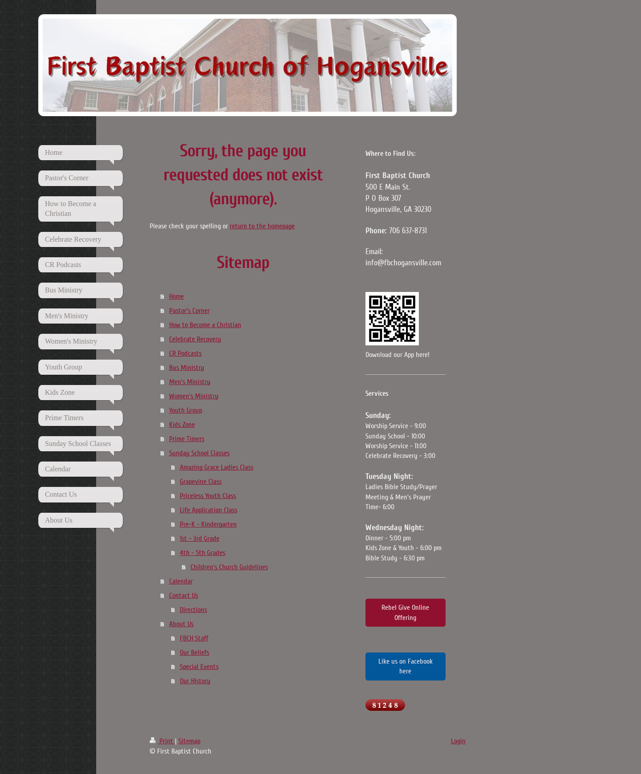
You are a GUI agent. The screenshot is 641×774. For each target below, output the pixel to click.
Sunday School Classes (199, 453)
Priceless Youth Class (208, 495)
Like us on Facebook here (405, 666)
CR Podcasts (185, 353)
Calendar (181, 581)
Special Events (199, 666)
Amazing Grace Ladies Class (216, 467)
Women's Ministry (194, 396)
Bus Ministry (186, 367)
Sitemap (189, 741)
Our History (195, 681)
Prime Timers (186, 438)
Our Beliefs (194, 652)
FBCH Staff (194, 638)
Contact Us (183, 595)
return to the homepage (262, 226)
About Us (181, 624)
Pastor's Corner (189, 310)
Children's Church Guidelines (229, 567)
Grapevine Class (201, 481)
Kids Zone (182, 424)
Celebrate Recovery (195, 339)
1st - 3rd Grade (199, 538)
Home (176, 296)
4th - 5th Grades (202, 552)
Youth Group (185, 410)
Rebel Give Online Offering (405, 612)
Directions (193, 609)
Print (162, 741)
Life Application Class (208, 510)
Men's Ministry (190, 381)
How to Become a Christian (205, 324)
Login (458, 741)
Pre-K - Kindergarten (208, 524)
